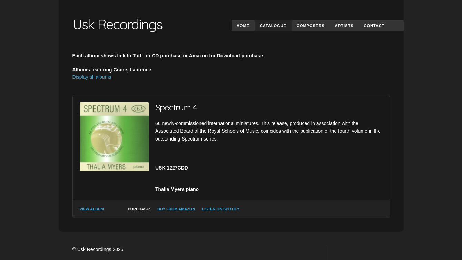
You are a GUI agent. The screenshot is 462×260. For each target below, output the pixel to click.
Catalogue (273, 25)
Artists (344, 25)
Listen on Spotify (220, 209)
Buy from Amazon (176, 209)
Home (243, 25)
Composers (311, 25)
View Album (92, 209)
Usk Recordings (117, 24)
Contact (374, 25)
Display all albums (91, 77)
